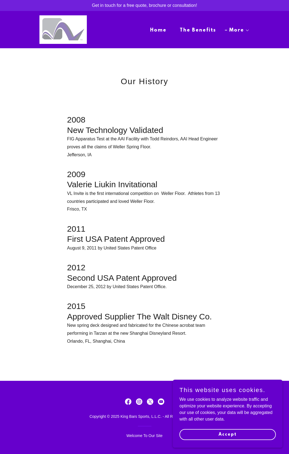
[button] (237, 30)
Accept (228, 434)
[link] (63, 29)
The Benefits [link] (198, 30)
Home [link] (158, 30)
